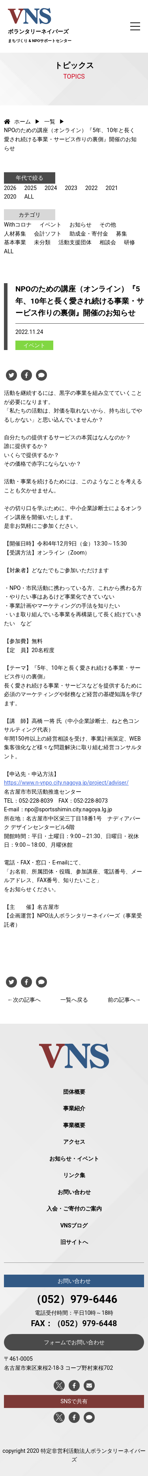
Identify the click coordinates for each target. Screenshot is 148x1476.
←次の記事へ (24, 1000)
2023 (71, 188)
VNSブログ (74, 1225)
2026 (10, 188)
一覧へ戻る (74, 1000)
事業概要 (74, 1125)
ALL (29, 196)
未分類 (42, 242)
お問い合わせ (74, 1192)
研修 (129, 242)
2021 (111, 188)
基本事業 (15, 242)
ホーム (17, 121)
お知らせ (80, 224)
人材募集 (15, 233)
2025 (30, 188)
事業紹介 (74, 1108)
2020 (10, 196)
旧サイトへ (74, 1242)
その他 (107, 224)
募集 (121, 233)
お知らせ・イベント (74, 1158)
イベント (50, 224)
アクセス (74, 1142)
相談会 (107, 242)
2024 (51, 188)
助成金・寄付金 (88, 233)
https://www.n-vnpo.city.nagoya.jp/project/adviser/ (66, 782)
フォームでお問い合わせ (74, 1342)
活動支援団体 (75, 242)
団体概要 (74, 1092)
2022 (91, 188)
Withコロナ (18, 224)
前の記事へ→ (124, 1000)
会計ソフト (48, 233)
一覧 (49, 121)
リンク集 (74, 1175)
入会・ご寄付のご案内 (74, 1208)
